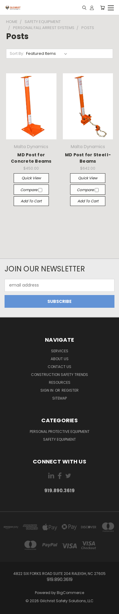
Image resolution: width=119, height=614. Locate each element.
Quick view (31, 178)
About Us (60, 358)
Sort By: (17, 53)
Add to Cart (31, 201)
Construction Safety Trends (59, 374)
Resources (59, 382)
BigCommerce (70, 592)
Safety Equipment (59, 439)
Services (59, 350)
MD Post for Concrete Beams (31, 158)
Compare (31, 189)
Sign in (47, 390)
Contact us (59, 366)
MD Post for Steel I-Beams (88, 158)
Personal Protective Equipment (60, 431)
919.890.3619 (59, 490)
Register (70, 390)
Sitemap (59, 398)
